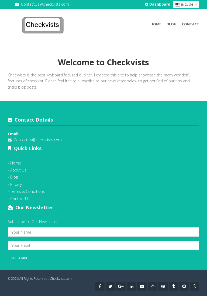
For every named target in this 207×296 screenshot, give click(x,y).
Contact (190, 24)
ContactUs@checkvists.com (45, 4)
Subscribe (19, 258)
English (185, 4)
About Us (18, 170)
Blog (172, 24)
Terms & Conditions (27, 191)
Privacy (16, 184)
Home (155, 24)
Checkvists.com (61, 278)
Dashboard (158, 4)
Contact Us (20, 198)
